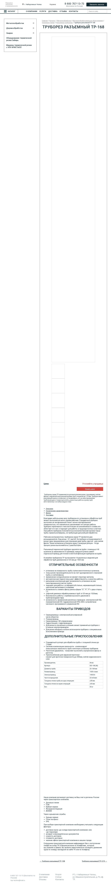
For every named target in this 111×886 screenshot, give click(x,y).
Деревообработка (14, 28)
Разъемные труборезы (64, 23)
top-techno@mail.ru (18, 880)
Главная (45, 21)
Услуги (42, 11)
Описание (50, 509)
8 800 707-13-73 (74, 3)
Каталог (52, 21)
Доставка (52, 11)
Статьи (58, 877)
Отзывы (63, 11)
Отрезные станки (48, 23)
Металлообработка (15, 23)
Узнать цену (89, 489)
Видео (48, 513)
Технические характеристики (57, 511)
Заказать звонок (96, 4)
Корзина (53, 4)
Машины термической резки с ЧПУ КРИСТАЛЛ (19, 46)
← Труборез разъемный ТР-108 (52, 861)
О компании (31, 11)
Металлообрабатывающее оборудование (88, 21)
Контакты (73, 11)
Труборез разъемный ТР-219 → (94, 861)
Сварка (9, 33)
